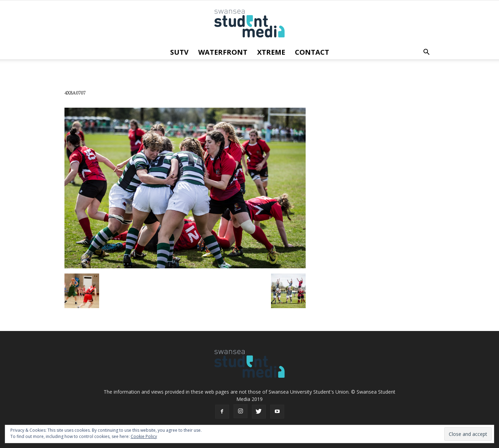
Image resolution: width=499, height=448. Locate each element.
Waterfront (222, 52)
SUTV (179, 52)
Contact (312, 52)
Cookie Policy (144, 436)
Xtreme (271, 52)
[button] (426, 52)
